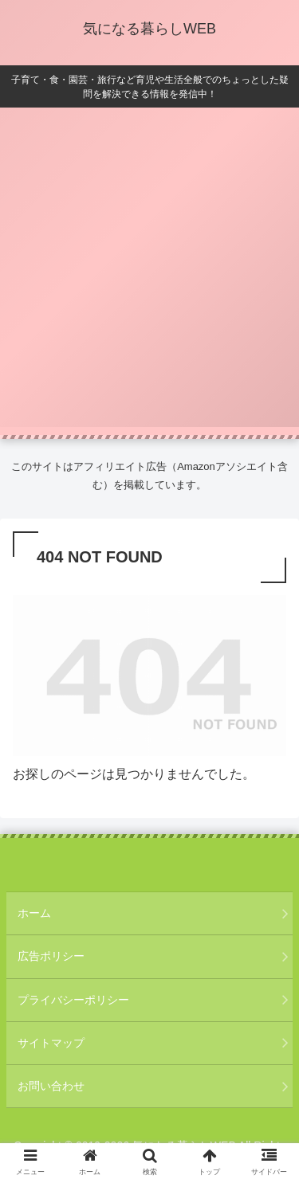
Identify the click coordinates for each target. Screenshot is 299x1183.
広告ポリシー (51, 956)
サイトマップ (51, 1042)
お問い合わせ (51, 1085)
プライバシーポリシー (73, 999)
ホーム (34, 913)
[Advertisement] (149, 277)
